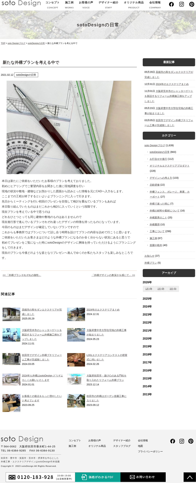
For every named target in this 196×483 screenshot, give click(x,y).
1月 (147, 289)
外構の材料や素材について (165, 210)
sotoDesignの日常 (160, 152)
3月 (171, 289)
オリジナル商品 (134, 5)
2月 (159, 289)
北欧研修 (155, 184)
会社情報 (155, 5)
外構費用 (155, 224)
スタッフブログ (122, 446)
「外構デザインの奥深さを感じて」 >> (113, 275)
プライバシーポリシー (150, 451)
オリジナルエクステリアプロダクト (170, 165)
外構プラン (151, 262)
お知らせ (149, 255)
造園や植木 (156, 245)
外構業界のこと (158, 217)
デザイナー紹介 (108, 5)
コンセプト (52, 5)
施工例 (69, 5)
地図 (140, 446)
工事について (157, 231)
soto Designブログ (155, 145)
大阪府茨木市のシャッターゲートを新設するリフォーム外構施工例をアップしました (42, 334)
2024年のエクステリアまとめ (103, 309)
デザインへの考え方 (161, 177)
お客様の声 (86, 5)
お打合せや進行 (158, 158)
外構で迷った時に (160, 203)
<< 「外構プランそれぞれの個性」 (22, 275)
